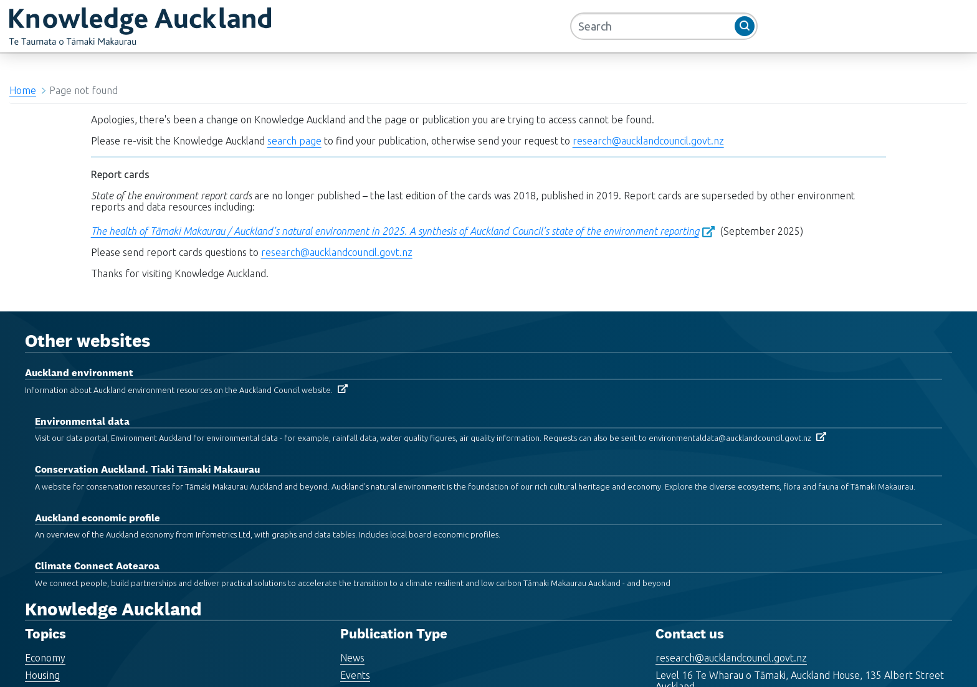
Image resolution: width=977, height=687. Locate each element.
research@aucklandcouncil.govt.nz (648, 140)
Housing (42, 675)
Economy (45, 657)
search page (294, 140)
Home (22, 90)
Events (355, 675)
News (352, 657)
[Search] (664, 26)
